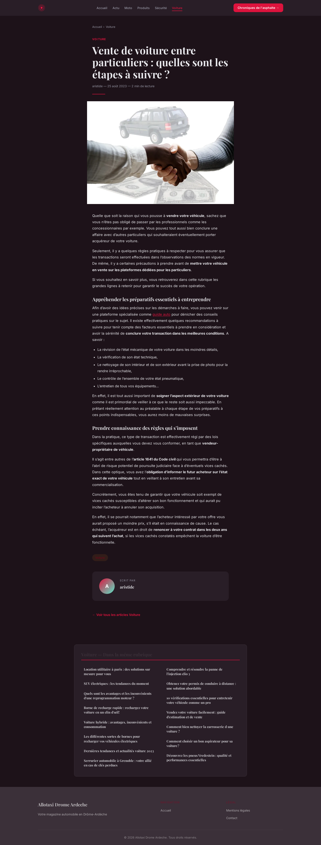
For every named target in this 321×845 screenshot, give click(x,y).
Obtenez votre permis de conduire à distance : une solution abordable (201, 685)
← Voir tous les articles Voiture (116, 615)
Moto (128, 7)
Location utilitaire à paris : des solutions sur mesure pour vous (117, 671)
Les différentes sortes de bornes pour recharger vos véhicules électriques (112, 738)
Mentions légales (238, 810)
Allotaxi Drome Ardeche (62, 804)
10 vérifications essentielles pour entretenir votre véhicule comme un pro (199, 700)
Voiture (177, 7)
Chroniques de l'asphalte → (258, 7)
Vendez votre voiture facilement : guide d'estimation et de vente (196, 714)
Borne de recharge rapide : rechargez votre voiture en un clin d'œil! (116, 710)
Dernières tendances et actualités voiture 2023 (119, 751)
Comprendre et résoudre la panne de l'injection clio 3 (194, 671)
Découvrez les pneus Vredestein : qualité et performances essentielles (199, 757)
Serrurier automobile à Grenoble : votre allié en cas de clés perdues (118, 762)
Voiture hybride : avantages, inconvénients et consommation (117, 724)
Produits (143, 7)
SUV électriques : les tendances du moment (116, 683)
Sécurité (161, 7)
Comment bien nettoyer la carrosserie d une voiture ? (200, 729)
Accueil (102, 7)
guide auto (161, 314)
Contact (231, 818)
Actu (116, 7)
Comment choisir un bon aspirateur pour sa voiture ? (200, 743)
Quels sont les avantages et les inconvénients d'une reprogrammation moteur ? (117, 695)
